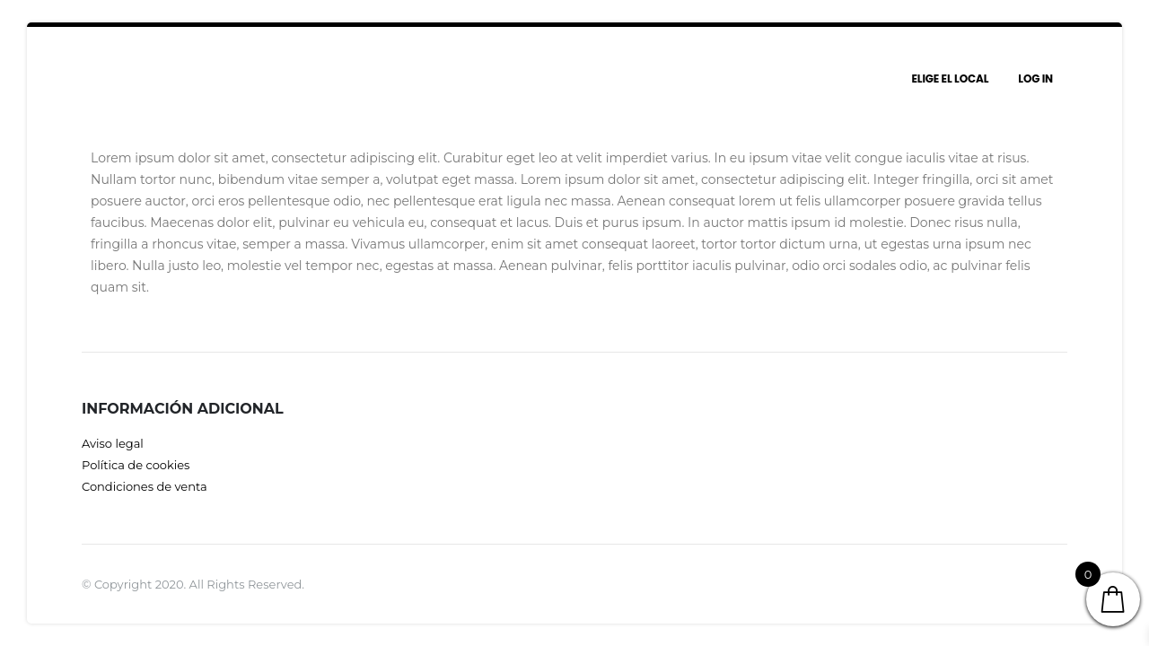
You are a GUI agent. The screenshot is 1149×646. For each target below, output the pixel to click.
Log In (1035, 78)
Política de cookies (135, 465)
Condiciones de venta (144, 486)
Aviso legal (113, 443)
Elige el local (949, 78)
